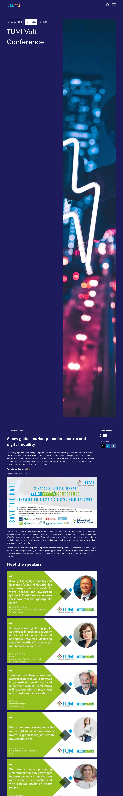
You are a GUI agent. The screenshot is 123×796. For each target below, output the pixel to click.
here (29, 469)
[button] (103, 446)
